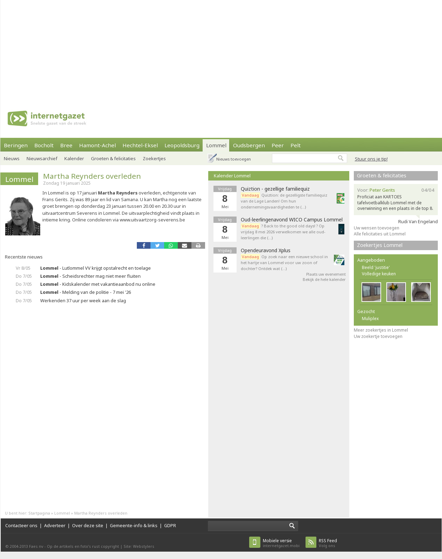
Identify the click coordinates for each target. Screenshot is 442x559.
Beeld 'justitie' (376, 267)
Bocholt (44, 145)
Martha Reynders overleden (92, 176)
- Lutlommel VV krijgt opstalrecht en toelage (95, 268)
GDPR (170, 525)
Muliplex (370, 318)
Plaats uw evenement (326, 274)
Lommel (216, 145)
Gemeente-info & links (133, 525)
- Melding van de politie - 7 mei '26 (85, 292)
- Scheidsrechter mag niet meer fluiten (90, 276)
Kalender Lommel (232, 175)
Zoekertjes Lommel (379, 245)
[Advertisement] (160, 49)
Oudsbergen (249, 145)
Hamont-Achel (97, 145)
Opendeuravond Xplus (265, 250)
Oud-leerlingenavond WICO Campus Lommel (292, 220)
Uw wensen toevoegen (376, 228)
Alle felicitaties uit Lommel (380, 234)
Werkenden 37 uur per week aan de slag (83, 300)
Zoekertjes (154, 158)
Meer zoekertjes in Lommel (381, 330)
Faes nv (36, 546)
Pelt (295, 145)
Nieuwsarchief (42, 158)
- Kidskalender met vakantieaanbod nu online (97, 284)
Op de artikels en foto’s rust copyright (83, 546)
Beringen (16, 145)
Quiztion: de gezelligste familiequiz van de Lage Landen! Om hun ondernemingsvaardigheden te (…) (284, 201)
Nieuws (12, 158)
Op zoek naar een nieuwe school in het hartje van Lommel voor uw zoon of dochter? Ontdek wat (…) (284, 262)
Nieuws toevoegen (233, 159)
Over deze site (87, 525)
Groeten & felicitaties (113, 158)
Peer (278, 145)
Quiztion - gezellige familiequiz (275, 189)
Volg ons (328, 543)
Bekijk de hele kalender (324, 279)
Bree (66, 145)
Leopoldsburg (181, 145)
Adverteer (54, 525)
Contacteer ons (21, 525)
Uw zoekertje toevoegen (378, 336)
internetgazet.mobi (281, 543)
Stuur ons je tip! (371, 159)
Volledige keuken (379, 274)
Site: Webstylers (139, 546)
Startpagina (39, 513)
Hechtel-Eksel (140, 145)
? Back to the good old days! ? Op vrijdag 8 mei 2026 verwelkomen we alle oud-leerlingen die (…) (283, 231)
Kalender (74, 158)
